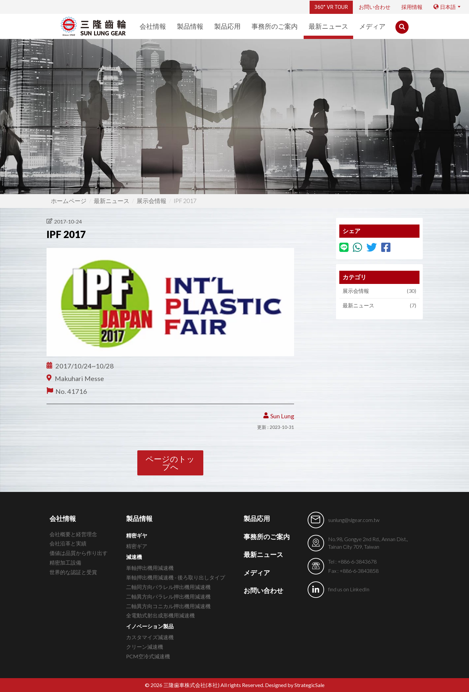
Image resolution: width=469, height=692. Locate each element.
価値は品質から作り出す (79, 553)
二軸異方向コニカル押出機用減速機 (168, 606)
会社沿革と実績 (68, 543)
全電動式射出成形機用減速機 (160, 615)
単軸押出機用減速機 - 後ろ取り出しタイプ (175, 577)
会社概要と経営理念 (73, 534)
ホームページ (68, 200)
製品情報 (190, 26)
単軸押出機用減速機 (150, 568)
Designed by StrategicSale (294, 685)
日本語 (444, 7)
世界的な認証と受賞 (73, 572)
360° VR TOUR (331, 7)
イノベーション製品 (150, 626)
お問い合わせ (374, 7)
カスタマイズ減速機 (150, 637)
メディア (372, 26)
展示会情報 (151, 200)
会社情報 (153, 26)
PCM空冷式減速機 (148, 656)
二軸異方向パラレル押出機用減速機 (168, 596)
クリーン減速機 (144, 646)
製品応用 (227, 26)
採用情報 (411, 7)
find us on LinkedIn (348, 589)
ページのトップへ (170, 462)
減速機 (134, 557)
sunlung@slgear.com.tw (354, 520)
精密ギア (136, 546)
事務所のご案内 (274, 26)
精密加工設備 (65, 562)
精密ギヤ (136, 535)
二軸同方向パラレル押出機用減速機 (168, 587)
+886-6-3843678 (357, 561)
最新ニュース (328, 26)
